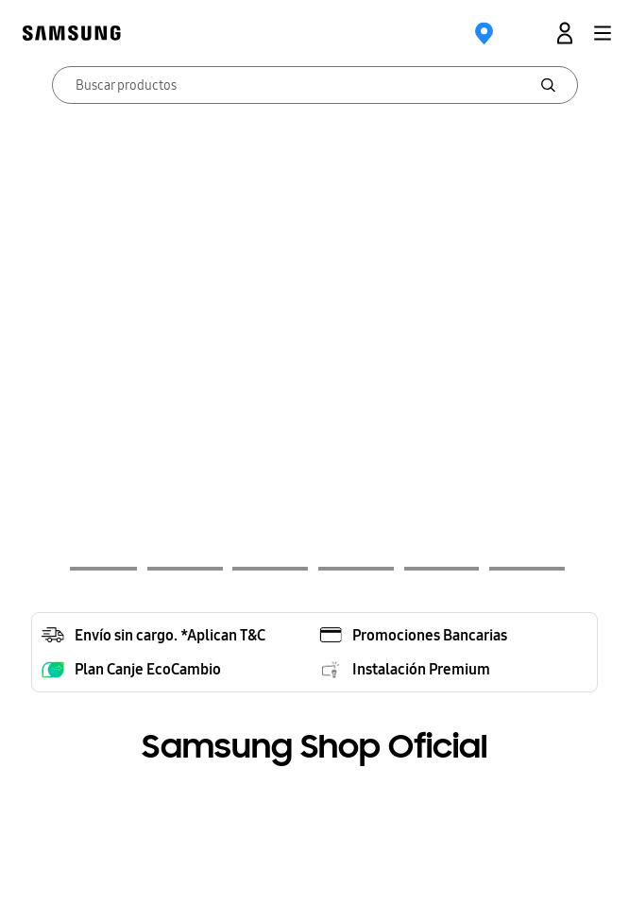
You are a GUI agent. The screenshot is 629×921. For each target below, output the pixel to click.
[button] (602, 33)
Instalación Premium (421, 668)
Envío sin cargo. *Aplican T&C (170, 634)
